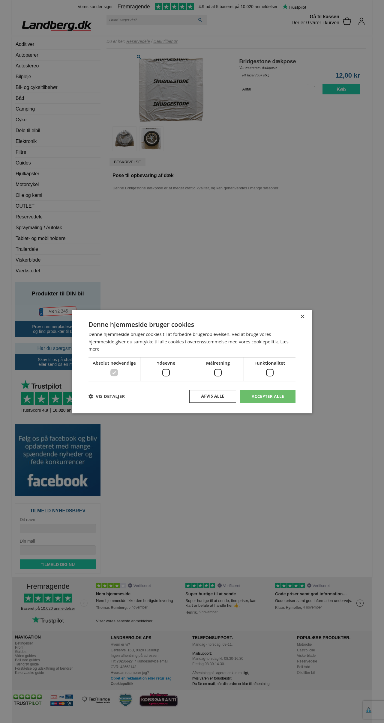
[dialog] (192, 361)
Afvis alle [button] (212, 396)
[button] (106, 396)
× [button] (302, 316)
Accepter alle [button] (267, 396)
